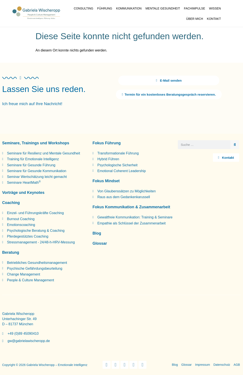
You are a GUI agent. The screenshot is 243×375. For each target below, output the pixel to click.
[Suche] (234, 144)
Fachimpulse (194, 8)
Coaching (11, 202)
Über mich (194, 18)
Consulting (83, 8)
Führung (104, 8)
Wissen (215, 8)
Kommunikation (129, 8)
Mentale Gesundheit (162, 8)
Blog (96, 233)
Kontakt (214, 18)
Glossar (99, 243)
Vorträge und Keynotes (23, 192)
